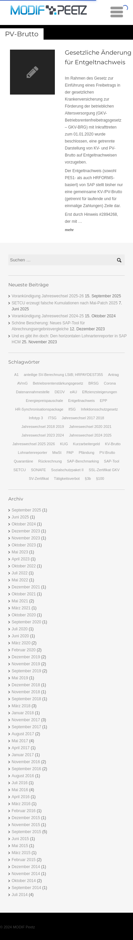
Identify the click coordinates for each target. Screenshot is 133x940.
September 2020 (26, 622)
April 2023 (21, 559)
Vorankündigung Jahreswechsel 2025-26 (48, 296)
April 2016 (21, 796)
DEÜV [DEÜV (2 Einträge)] (60, 392)
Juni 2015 (20, 838)
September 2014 (26, 887)
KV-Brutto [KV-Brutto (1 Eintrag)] (113, 444)
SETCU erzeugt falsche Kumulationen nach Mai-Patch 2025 (65, 303)
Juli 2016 (20, 783)
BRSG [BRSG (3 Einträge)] (93, 383)
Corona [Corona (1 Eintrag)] (110, 383)
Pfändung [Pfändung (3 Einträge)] (86, 453)
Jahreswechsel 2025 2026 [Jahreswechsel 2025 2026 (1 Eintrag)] (33, 444)
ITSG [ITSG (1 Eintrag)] (52, 418)
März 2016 (21, 803)
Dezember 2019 (26, 657)
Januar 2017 (23, 755)
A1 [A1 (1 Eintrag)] (16, 375)
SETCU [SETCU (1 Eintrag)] (19, 470)
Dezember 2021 (26, 587)
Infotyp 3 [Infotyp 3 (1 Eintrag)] (36, 418)
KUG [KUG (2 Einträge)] (64, 444)
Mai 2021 (20, 601)
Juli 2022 (20, 573)
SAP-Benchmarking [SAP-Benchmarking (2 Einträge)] (83, 461)
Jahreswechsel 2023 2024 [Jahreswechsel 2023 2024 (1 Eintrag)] (43, 435)
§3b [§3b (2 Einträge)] (88, 478)
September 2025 (26, 510)
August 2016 (23, 776)
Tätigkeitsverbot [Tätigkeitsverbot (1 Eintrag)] (67, 478)
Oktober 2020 (24, 615)
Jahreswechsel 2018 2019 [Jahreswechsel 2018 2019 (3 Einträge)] (43, 427)
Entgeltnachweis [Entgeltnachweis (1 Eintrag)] (81, 401)
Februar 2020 (24, 650)
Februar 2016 (24, 810)
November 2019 (26, 664)
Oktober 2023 (24, 545)
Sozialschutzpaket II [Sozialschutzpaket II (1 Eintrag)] (67, 470)
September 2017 (26, 727)
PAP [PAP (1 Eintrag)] (69, 453)
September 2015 (26, 831)
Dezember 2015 (26, 817)
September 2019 (26, 671)
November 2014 (26, 873)
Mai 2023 (20, 552)
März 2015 (21, 852)
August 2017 (23, 734)
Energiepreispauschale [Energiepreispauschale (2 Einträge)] (44, 401)
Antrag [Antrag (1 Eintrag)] (113, 375)
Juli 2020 (20, 629)
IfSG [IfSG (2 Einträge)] (72, 409)
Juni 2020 (20, 636)
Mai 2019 (20, 678)
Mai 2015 (20, 845)
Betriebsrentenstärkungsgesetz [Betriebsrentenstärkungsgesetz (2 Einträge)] (58, 383)
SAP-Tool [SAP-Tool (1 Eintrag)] (111, 461)
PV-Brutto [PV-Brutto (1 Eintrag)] (107, 453)
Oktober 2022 (24, 566)
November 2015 (26, 824)
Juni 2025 (20, 517)
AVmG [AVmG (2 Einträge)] (22, 383)
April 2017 (21, 748)
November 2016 (26, 762)
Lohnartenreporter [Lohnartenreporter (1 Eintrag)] (32, 453)
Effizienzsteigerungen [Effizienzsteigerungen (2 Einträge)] (99, 392)
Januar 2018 (23, 713)
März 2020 (21, 643)
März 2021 (21, 608)
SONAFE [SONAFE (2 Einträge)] (38, 470)
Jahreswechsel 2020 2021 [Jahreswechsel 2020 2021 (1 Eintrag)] (90, 427)
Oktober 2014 (24, 880)
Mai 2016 (20, 789)
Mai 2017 (20, 741)
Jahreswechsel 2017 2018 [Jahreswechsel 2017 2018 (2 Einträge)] (83, 418)
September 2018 (26, 699)
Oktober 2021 (24, 594)
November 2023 (26, 538)
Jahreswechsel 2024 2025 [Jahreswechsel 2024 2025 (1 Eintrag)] (90, 435)
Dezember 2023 (26, 531)
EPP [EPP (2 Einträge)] (103, 401)
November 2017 (26, 720)
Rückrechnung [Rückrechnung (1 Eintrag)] (50, 461)
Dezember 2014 (26, 866)
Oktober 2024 (24, 524)
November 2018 (26, 692)
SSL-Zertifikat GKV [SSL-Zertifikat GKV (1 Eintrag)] (104, 470)
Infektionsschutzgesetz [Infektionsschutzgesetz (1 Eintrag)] (99, 409)
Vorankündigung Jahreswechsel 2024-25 (48, 316)
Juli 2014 (20, 894)
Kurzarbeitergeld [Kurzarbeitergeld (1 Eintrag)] (86, 444)
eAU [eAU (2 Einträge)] (73, 392)
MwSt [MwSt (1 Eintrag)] (57, 453)
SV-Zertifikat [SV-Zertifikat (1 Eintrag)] (39, 478)
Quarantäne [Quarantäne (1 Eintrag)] (23, 461)
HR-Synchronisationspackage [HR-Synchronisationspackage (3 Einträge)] (39, 409)
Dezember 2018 (26, 685)
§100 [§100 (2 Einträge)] (100, 478)
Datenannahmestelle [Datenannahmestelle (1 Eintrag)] (33, 392)
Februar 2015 (24, 859)
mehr (69, 230)
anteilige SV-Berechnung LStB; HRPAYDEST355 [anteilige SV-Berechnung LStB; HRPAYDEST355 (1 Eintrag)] (63, 375)
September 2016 (26, 769)
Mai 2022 (20, 580)
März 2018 (21, 706)
